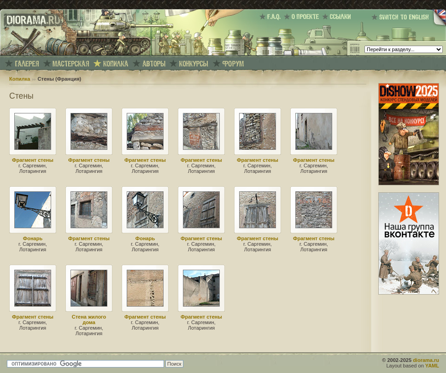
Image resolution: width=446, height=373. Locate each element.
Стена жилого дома (89, 319)
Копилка (19, 79)
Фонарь (32, 238)
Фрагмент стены (32, 160)
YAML (432, 365)
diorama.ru (426, 360)
